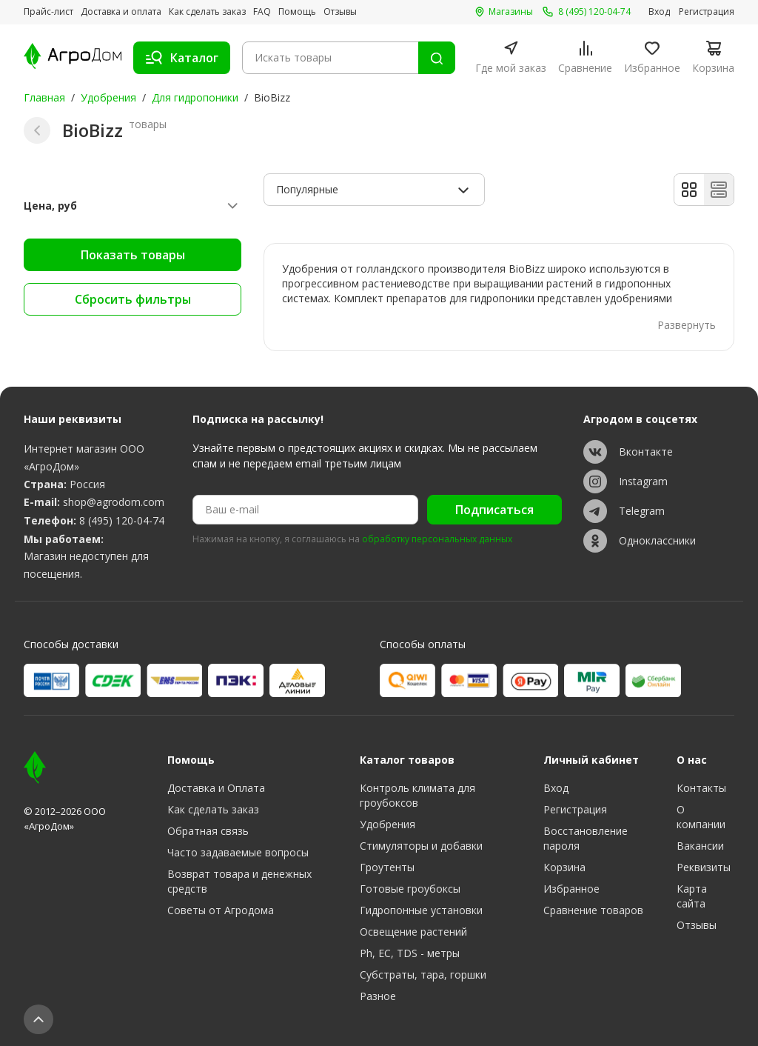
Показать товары (133, 255)
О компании (701, 816)
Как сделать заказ (207, 12)
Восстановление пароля (585, 838)
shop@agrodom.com (113, 502)
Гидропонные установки (421, 910)
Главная (44, 97)
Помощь (297, 12)
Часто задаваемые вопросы (238, 852)
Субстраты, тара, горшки (423, 974)
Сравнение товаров (593, 910)
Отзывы (340, 12)
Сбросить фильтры (133, 299)
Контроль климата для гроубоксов (417, 795)
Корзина (564, 867)
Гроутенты (387, 867)
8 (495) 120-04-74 (121, 520)
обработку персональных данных (437, 539)
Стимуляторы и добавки (421, 846)
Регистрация (706, 12)
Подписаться (494, 510)
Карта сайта (692, 896)
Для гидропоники (195, 97)
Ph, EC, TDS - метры (410, 953)
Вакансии (700, 846)
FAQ (262, 12)
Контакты (701, 788)
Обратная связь (208, 831)
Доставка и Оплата (216, 788)
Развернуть (686, 325)
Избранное (571, 889)
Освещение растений (413, 932)
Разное (378, 996)
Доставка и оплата (121, 12)
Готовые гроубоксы (410, 889)
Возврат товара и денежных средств (239, 881)
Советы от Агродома (220, 910)
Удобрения (108, 97)
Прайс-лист (48, 12)
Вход (659, 12)
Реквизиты (704, 867)
